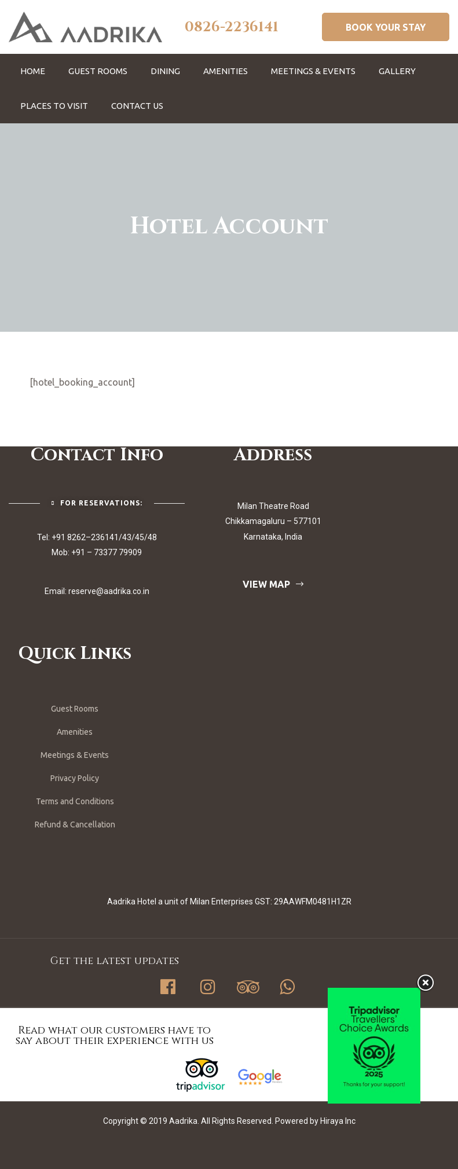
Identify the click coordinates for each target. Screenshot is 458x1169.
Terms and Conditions (75, 801)
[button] (385, 27)
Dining (165, 71)
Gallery (397, 71)
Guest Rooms (97, 71)
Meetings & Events (313, 71)
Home (32, 71)
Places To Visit (54, 106)
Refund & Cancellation (75, 824)
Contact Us (137, 106)
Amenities (225, 71)
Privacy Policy (74, 778)
